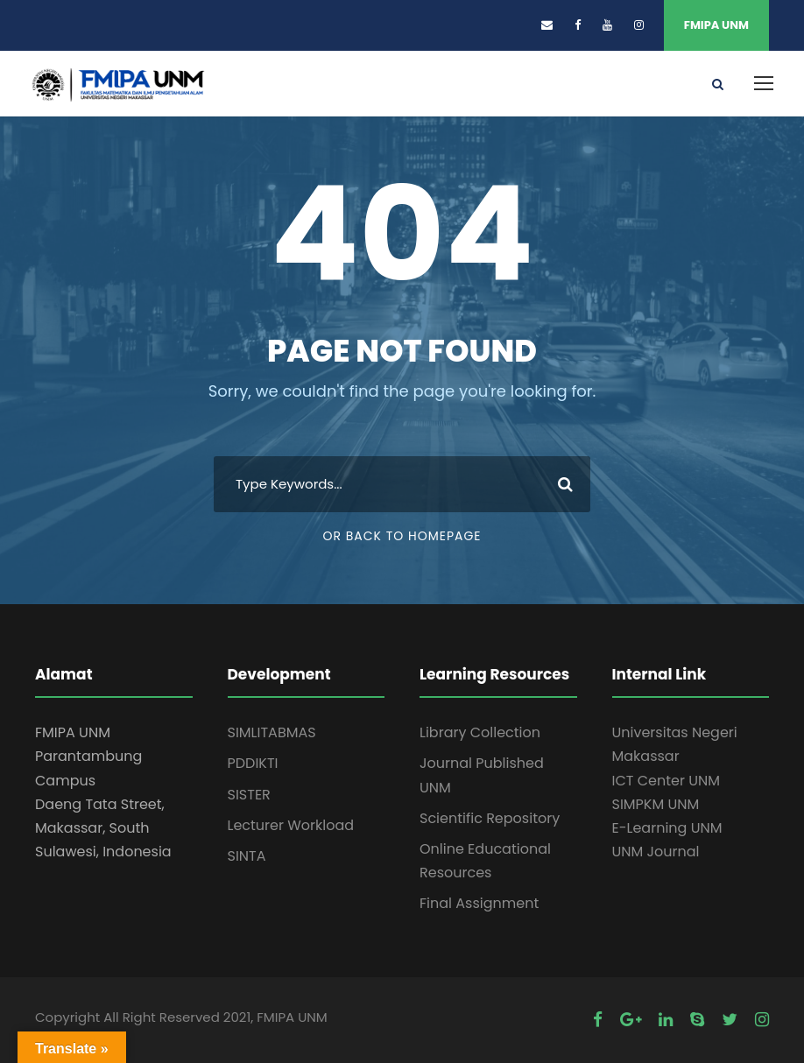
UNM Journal (656, 851)
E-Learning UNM (667, 828)
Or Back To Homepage (401, 536)
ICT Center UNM (666, 781)
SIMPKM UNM (656, 804)
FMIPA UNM (716, 25)
